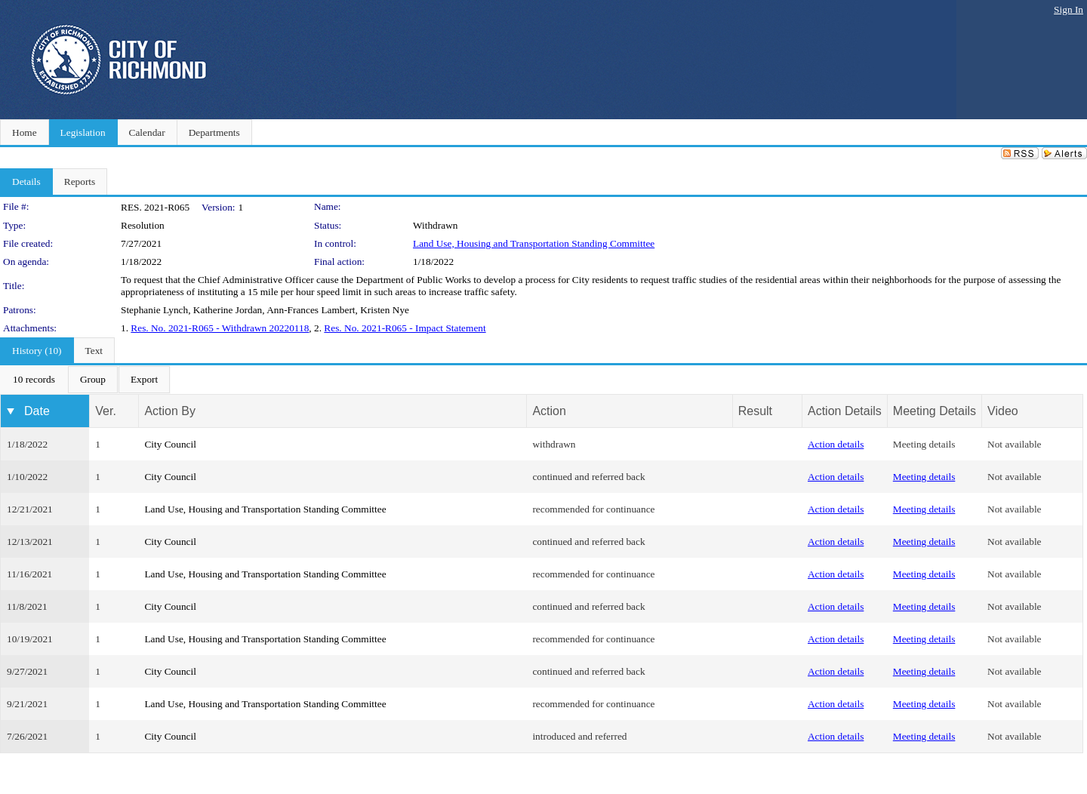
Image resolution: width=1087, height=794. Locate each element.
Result (755, 411)
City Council (170, 444)
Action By (170, 411)
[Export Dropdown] (144, 379)
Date (37, 411)
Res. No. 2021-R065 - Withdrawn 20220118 (220, 328)
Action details (836, 444)
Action (548, 411)
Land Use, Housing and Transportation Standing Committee (533, 243)
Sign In (1068, 9)
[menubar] (85, 379)
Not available (1014, 444)
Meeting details (924, 444)
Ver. (105, 411)
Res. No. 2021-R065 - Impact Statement (404, 328)
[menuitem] (34, 379)
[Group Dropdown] (93, 379)
